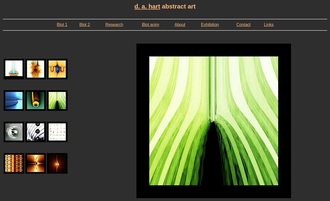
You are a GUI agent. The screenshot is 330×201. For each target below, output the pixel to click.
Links (269, 24)
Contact (243, 24)
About (180, 24)
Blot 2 (84, 24)
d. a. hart (147, 6)
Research (114, 24)
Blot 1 (62, 24)
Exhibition (210, 24)
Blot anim (150, 24)
